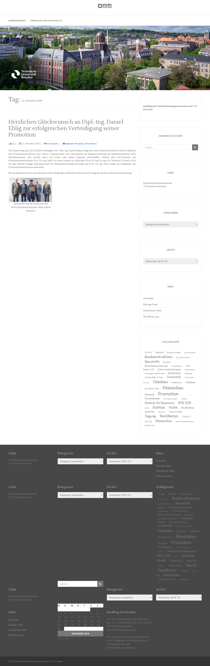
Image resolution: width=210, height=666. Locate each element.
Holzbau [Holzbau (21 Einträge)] (190, 382)
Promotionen (90, 143)
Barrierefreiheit (17, 20)
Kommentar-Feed (152, 310)
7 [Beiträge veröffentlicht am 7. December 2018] (84, 613)
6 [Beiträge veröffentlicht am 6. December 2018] (78, 613)
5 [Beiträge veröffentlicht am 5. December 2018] (71, 613)
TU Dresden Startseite (154, 186)
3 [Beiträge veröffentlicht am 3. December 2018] (58, 613)
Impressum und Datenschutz (46, 20)
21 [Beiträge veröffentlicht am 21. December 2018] (85, 621)
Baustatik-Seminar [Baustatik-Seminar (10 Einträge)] (183, 357)
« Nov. (61, 638)
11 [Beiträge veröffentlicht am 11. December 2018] (65, 617)
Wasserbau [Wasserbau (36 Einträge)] (163, 421)
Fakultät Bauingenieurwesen (157, 183)
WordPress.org (151, 316)
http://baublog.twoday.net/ (121, 647)
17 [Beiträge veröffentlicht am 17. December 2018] (59, 621)
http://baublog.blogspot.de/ (121, 629)
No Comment (51, 143)
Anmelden (148, 298)
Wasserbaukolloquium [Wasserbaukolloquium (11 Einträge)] (184, 421)
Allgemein (69, 143)
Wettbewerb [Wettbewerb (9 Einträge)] (149, 425)
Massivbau (79, 143)
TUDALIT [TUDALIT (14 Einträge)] (184, 570)
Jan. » (68, 638)
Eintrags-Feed (150, 304)
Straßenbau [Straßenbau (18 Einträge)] (187, 407)
